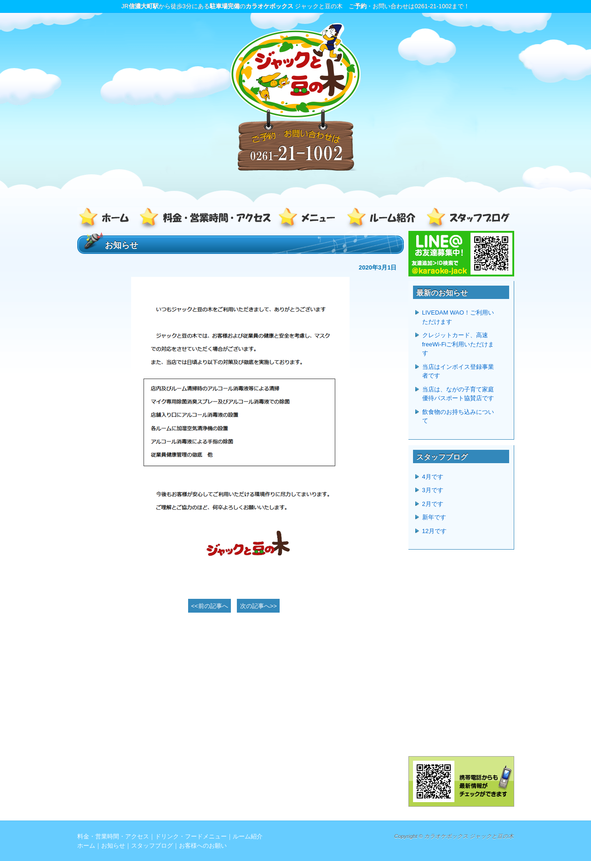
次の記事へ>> (258, 606)
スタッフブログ (466, 219)
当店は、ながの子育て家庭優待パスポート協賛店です (458, 394)
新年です (434, 517)
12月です (434, 531)
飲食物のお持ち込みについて (458, 416)
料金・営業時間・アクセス (206, 219)
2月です (432, 503)
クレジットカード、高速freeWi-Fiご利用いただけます (458, 344)
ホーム (107, 219)
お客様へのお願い (203, 845)
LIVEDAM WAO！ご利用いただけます (458, 317)
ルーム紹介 (383, 219)
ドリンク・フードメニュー (309, 219)
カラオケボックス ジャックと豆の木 (469, 836)
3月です (432, 490)
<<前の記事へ (209, 606)
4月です (432, 476)
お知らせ (113, 845)
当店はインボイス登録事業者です (458, 371)
